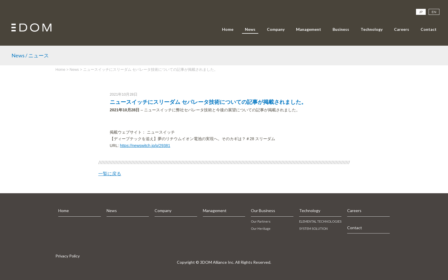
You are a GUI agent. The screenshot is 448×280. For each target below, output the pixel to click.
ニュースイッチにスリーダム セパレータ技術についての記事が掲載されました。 (208, 102)
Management (308, 29)
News (250, 29)
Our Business (263, 210)
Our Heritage (261, 228)
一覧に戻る (109, 173)
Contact (429, 29)
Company (276, 29)
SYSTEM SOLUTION (313, 228)
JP (421, 12)
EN (434, 12)
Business (341, 29)
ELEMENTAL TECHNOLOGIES (320, 221)
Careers (401, 29)
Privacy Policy (67, 255)
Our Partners (261, 221)
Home (227, 29)
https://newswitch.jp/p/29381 (145, 145)
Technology (372, 29)
